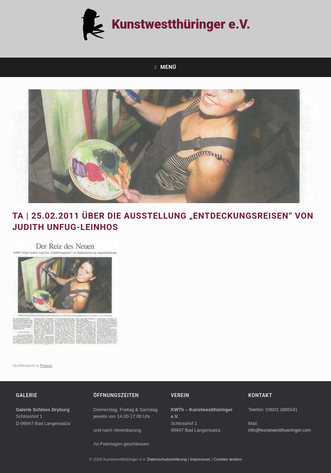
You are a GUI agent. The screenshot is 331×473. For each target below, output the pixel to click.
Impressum (200, 459)
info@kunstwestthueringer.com (279, 430)
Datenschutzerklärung (167, 459)
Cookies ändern (227, 459)
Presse (46, 365)
